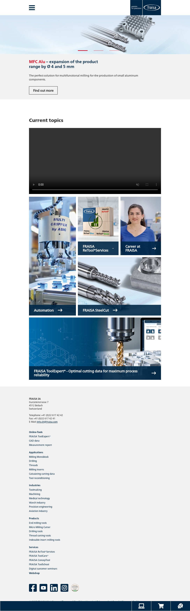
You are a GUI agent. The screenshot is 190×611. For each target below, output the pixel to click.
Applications (36, 452)
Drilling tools (36, 531)
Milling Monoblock (39, 456)
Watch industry (37, 502)
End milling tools (38, 522)
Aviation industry (38, 510)
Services (33, 547)
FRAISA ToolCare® (38, 555)
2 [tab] (96, 52)
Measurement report (40, 444)
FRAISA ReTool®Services (42, 551)
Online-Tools (35, 432)
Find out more (43, 90)
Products (34, 518)
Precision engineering (40, 506)
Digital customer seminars (43, 568)
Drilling (33, 460)
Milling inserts (36, 469)
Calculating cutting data (42, 473)
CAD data (34, 440)
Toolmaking (35, 489)
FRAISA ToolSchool (39, 564)
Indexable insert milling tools (44, 539)
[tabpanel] (95, 57)
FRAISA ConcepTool (39, 560)
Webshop (34, 573)
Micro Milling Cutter (39, 527)
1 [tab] (80, 52)
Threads (33, 465)
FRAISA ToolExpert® (40, 436)
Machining (34, 494)
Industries (34, 485)
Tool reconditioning (39, 478)
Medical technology (39, 498)
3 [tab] (111, 52)
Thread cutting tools (40, 535)
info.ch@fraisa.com (47, 421)
